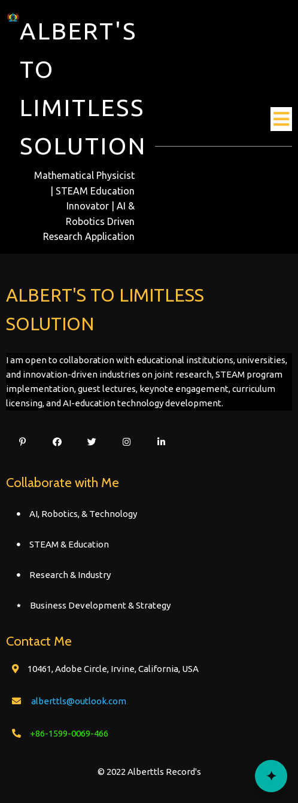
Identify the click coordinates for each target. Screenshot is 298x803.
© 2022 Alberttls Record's (149, 771)
